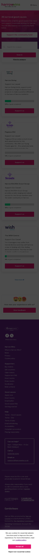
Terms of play (10, 421)
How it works (10, 378)
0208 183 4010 (13, 454)
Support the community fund (19, 35)
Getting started (11, 407)
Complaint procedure (13, 429)
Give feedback (19, 310)
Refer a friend (10, 387)
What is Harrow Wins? (13, 350)
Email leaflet (9, 401)
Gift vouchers (10, 370)
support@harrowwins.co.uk (18, 460)
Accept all (19, 546)
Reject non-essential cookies (19, 552)
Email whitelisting (11, 423)
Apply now (9, 395)
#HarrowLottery (10, 339)
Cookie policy (10, 358)
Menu (33, 5)
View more (19, 280)
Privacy (7, 356)
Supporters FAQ (11, 375)
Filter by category (19, 59)
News (7, 353)
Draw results (9, 381)
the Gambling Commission (23, 521)
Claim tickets (9, 372)
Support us (19, 111)
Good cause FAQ (11, 404)
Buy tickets (9, 367)
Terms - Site (9, 418)
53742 (7, 526)
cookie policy (20, 540)
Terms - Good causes (13, 415)
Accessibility (9, 426)
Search (19, 55)
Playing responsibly (12, 432)
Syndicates (9, 384)
